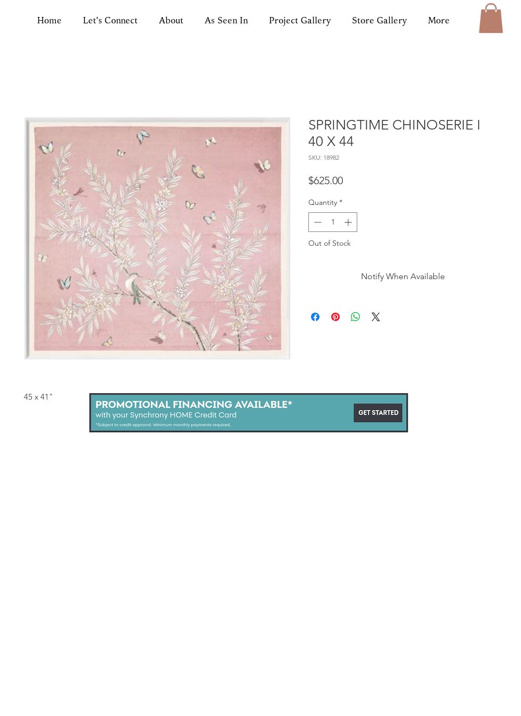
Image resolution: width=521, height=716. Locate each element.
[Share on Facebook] (315, 316)
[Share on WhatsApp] (355, 316)
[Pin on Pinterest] (335, 316)
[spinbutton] (332, 222)
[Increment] (349, 222)
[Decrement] (316, 222)
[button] (490, 18)
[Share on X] (375, 316)
